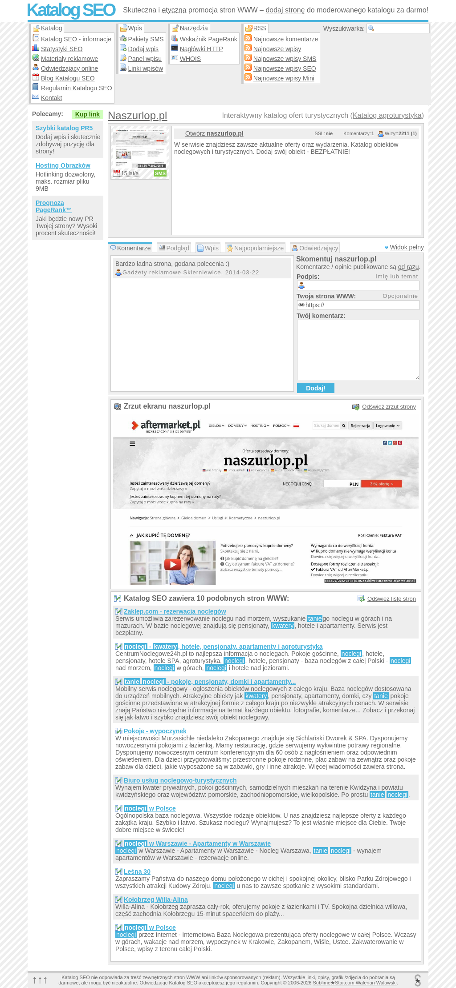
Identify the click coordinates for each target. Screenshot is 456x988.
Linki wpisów (145, 68)
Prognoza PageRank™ (54, 206)
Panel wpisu (145, 58)
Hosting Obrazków (63, 165)
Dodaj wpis (143, 48)
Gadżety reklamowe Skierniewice (171, 272)
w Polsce (150, 808)
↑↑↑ (40, 979)
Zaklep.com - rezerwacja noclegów (175, 611)
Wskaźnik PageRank (208, 39)
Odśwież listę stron (391, 598)
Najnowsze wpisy (277, 48)
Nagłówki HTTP (201, 48)
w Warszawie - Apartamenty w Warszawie (197, 843)
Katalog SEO (70, 10)
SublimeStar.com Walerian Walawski (354, 982)
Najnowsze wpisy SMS (285, 58)
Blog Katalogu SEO (68, 78)
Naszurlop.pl (137, 115)
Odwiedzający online (69, 68)
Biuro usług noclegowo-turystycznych (180, 780)
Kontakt (51, 97)
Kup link (87, 114)
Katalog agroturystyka (387, 115)
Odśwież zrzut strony (389, 406)
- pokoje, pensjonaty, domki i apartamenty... (210, 681)
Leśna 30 (137, 871)
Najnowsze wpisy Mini (283, 78)
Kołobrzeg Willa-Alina (156, 899)
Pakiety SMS (146, 39)
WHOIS (190, 58)
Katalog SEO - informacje (76, 39)
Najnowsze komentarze (285, 39)
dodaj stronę (285, 10)
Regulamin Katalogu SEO (76, 88)
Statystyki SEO (61, 48)
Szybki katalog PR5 (64, 128)
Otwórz (214, 133)
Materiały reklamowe (69, 58)
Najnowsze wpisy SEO (284, 68)
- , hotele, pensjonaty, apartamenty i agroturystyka (223, 646)
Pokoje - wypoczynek (155, 731)
